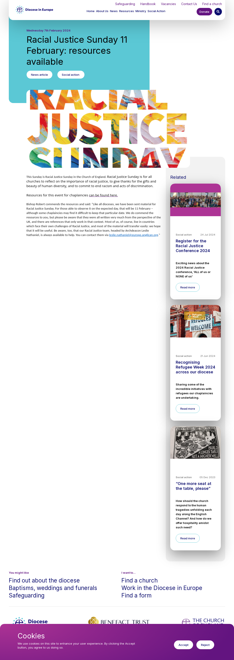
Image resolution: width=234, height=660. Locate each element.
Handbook (148, 4)
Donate (204, 11)
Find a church (212, 4)
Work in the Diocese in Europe (161, 587)
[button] (102, 11)
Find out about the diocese (44, 580)
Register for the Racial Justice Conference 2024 (193, 246)
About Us (102, 11)
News (114, 11)
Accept (183, 647)
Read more (187, 287)
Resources (126, 11)
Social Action (156, 11)
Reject (205, 647)
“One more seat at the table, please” (193, 486)
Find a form (136, 595)
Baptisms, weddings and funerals (53, 587)
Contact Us (189, 4)
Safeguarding (125, 4)
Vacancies (168, 4)
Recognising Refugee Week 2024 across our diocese (195, 367)
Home (91, 11)
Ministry (140, 11)
